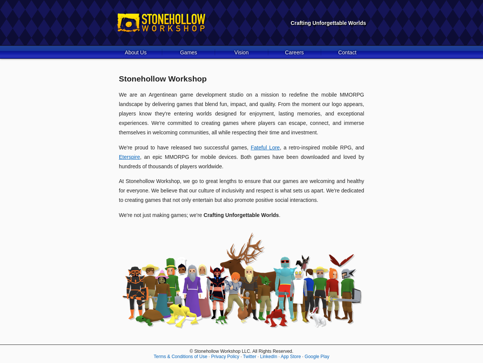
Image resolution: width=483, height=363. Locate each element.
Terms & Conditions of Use (180, 356)
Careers (294, 52)
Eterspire (129, 157)
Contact (347, 52)
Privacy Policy (225, 356)
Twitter (249, 356)
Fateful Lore (265, 148)
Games (188, 52)
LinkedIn (268, 356)
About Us (136, 52)
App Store (291, 356)
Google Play (317, 356)
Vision (241, 52)
